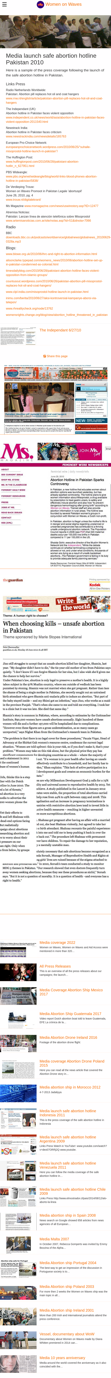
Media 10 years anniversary (62, 1358)
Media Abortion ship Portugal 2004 (68, 1263)
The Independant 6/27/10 (60, 330)
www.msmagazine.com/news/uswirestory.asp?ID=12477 (62, 206)
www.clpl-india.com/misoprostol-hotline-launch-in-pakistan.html (47, 291)
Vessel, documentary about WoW (67, 1334)
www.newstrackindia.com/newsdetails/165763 (36, 136)
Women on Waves (59, 4)
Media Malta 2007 (54, 1239)
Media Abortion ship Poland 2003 (67, 1287)
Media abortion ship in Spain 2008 (68, 1215)
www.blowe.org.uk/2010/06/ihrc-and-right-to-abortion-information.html (51, 254)
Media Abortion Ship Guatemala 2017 (70, 1014)
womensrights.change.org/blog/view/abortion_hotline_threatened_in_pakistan (57, 314)
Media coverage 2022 (57, 942)
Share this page (55, 356)
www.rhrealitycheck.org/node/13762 (29, 308)
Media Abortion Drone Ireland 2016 (68, 1037)
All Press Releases (55, 966)
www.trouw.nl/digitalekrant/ (23, 199)
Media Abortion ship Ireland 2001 (67, 1310)
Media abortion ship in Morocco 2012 (70, 1087)
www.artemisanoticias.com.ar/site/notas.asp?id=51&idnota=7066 (48, 220)
